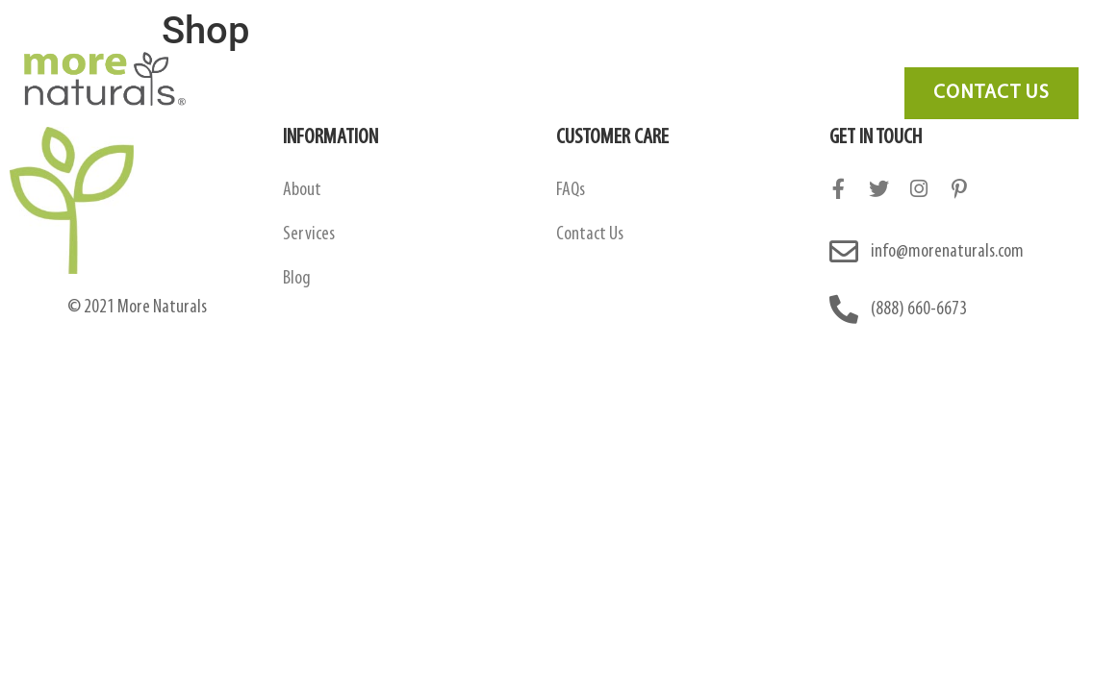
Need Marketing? (974, 52)
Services (632, 52)
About (302, 190)
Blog (765, 52)
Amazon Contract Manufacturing (462, 52)
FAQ (705, 52)
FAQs (570, 190)
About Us (288, 52)
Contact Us (849, 52)
